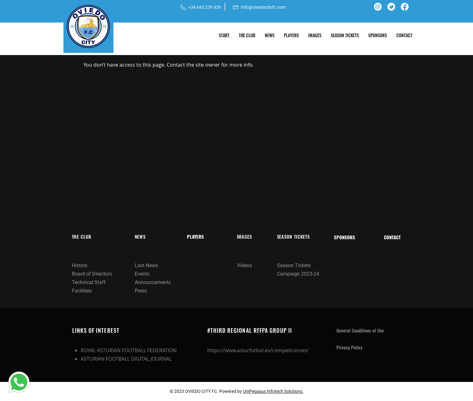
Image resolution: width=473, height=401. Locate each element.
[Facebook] (405, 7)
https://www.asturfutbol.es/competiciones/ (258, 350)
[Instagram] (378, 7)
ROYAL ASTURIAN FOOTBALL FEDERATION (129, 350)
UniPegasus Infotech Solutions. (273, 391)
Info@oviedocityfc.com (263, 7)
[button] (247, 35)
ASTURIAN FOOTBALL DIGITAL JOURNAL (126, 358)
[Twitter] (391, 7)
